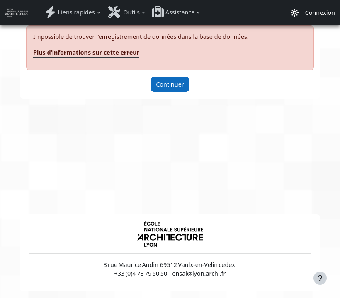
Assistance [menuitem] (173, 12)
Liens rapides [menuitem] (69, 12)
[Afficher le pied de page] (320, 278)
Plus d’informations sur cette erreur (86, 52)
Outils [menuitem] (123, 12)
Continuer (170, 84)
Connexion (320, 13)
